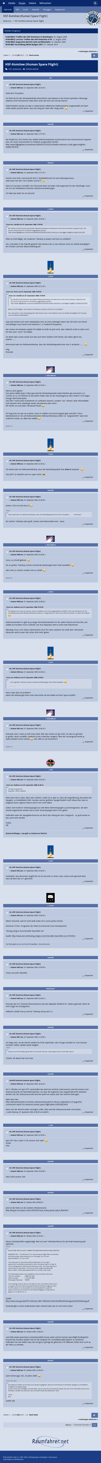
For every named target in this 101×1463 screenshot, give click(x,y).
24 (15, 55)
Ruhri (51, 209)
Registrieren (60, 9)
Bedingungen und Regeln (38, 1457)
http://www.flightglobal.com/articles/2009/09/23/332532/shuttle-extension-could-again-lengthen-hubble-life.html (46, 145)
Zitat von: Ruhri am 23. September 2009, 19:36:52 (23, 292)
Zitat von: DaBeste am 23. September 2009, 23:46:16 (24, 785)
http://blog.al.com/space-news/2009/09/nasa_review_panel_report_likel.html (37, 1210)
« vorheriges (83, 51)
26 (21, 55)
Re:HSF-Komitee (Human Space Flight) (24, 1080)
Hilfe (17, 9)
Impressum (53, 1457)
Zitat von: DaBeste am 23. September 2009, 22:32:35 (24, 607)
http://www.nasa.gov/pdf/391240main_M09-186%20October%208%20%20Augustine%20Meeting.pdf (47, 1301)
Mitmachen (45, 3)
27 (23, 55)
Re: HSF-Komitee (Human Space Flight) (25, 84)
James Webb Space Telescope (22, 393)
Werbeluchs (19, 1459)
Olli (51, 770)
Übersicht (8, 9)
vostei (51, 906)
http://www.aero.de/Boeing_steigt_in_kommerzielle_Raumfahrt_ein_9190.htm (43, 936)
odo (51, 1125)
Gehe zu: (68, 1425)
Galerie (32, 3)
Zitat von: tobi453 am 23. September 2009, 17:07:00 (24, 224)
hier (13, 1401)
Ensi (51, 276)
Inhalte (11, 3)
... (11, 55)
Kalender (35, 9)
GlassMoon (51, 375)
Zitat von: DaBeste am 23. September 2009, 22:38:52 (24, 677)
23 (13, 55)
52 (27, 55)
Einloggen (47, 9)
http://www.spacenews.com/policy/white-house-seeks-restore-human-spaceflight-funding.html (49, 1337)
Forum (22, 3)
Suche (25, 9)
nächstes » (93, 51)
